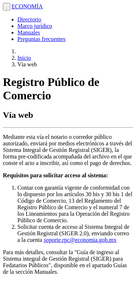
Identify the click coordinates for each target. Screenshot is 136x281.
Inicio (24, 58)
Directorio (29, 19)
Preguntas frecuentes (41, 39)
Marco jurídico (34, 26)
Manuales (28, 32)
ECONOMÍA (27, 6)
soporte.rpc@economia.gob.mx (80, 240)
